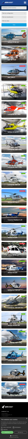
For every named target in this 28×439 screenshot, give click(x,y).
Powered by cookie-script (14, 437)
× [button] (26, 418)
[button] (14, 435)
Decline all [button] (20, 432)
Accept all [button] (7, 432)
